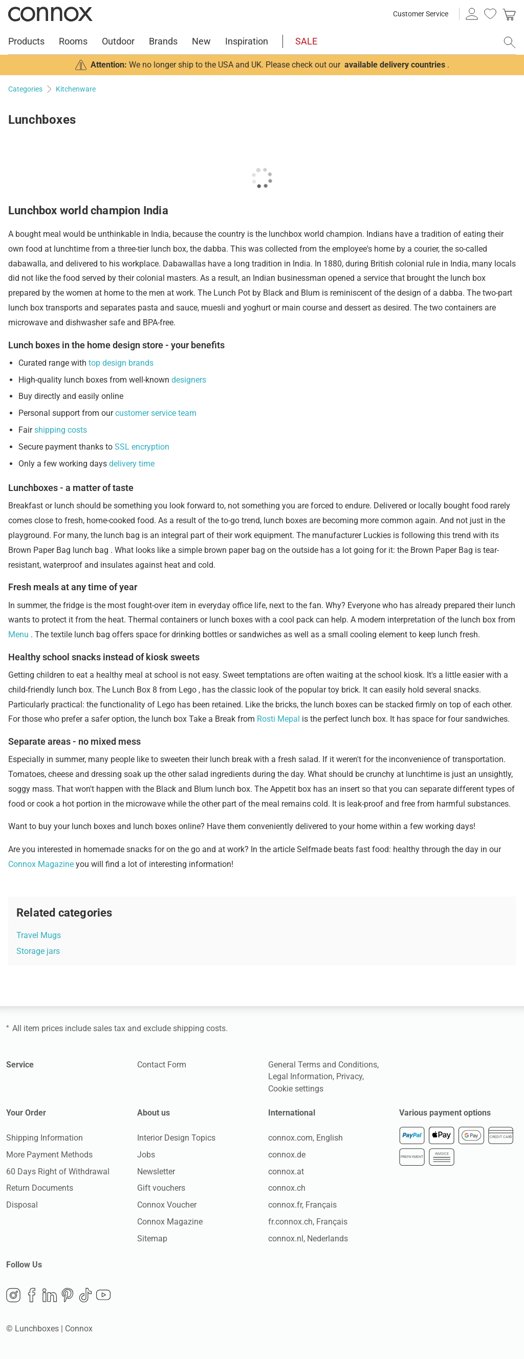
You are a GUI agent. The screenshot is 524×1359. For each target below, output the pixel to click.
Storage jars (38, 951)
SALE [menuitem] (306, 41)
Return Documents (39, 1188)
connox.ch (286, 1188)
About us (153, 1113)
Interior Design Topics (176, 1138)
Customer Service (420, 14)
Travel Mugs (38, 935)
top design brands (121, 363)
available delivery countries (394, 65)
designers (188, 380)
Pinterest (67, 1295)
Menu (19, 634)
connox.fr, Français (302, 1205)
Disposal (22, 1205)
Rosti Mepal (279, 719)
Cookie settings (295, 1089)
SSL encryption (142, 447)
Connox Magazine (42, 864)
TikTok (85, 1295)
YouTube (103, 1295)
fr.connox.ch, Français (307, 1222)
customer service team (155, 413)
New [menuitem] (201, 41)
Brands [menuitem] (163, 41)
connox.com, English (305, 1138)
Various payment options (445, 1113)
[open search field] (510, 42)
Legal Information (300, 1076)
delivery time (132, 464)
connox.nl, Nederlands (308, 1238)
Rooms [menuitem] (73, 41)
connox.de (286, 1155)
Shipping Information (44, 1138)
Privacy (349, 1076)
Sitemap (152, 1238)
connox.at (286, 1171)
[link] (509, 14)
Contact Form (161, 1065)
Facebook (32, 1295)
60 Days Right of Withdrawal (58, 1171)
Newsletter (156, 1171)
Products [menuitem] (26, 41)
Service (20, 1065)
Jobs (146, 1155)
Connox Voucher (166, 1205)
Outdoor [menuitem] (118, 41)
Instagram (13, 1295)
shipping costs (60, 430)
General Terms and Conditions (322, 1065)
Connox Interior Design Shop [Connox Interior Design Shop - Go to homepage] (50, 13)
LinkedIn (49, 1295)
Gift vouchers (161, 1188)
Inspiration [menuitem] (246, 41)
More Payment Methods (49, 1155)
